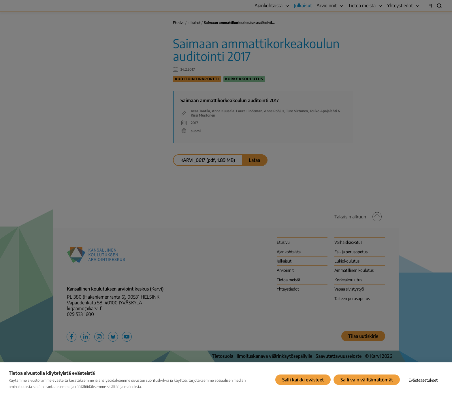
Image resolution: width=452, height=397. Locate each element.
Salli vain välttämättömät (366, 380)
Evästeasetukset (423, 380)
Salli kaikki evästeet (303, 380)
